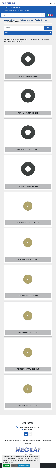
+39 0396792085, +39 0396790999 (29, 427)
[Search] (21, 15)
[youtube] (26, 434)
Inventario (8, 441)
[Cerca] (24, 28)
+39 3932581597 (24, 10)
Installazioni (47, 441)
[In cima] (30, 434)
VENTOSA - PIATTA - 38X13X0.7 (28, 150)
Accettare (6, 465)
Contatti (28, 444)
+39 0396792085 (15, 8)
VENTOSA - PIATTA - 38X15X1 (28, 76)
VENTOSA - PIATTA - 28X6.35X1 (28, 223)
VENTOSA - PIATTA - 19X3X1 (28, 406)
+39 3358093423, (13, 10)
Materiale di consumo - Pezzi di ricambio (27, 441)
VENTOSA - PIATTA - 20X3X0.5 (28, 369)
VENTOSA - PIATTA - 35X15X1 (28, 186)
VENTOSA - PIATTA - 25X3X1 (28, 259)
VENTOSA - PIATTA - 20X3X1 (28, 332)
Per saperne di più (24, 465)
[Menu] (47, 3)
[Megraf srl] (28, 449)
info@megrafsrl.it (29, 429)
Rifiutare (14, 465)
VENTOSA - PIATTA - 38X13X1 (28, 113)
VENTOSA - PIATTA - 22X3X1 (28, 296)
